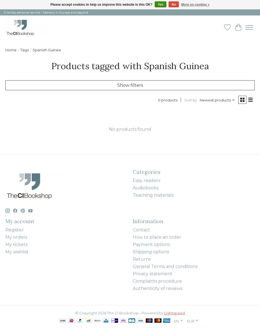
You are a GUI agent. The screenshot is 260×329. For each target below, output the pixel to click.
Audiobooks (145, 187)
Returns (142, 259)
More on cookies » (195, 5)
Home (11, 50)
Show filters (130, 85)
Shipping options (151, 251)
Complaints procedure (157, 281)
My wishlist (16, 251)
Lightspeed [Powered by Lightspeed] (174, 313)
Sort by (190, 100)
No (174, 5)
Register (14, 229)
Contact (141, 229)
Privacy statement (152, 273)
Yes (160, 5)
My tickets (16, 244)
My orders (16, 237)
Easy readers (146, 180)
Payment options (151, 244)
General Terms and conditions (165, 266)
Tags (24, 50)
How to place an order (157, 237)
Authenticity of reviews (157, 288)
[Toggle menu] (249, 27)
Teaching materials (153, 195)
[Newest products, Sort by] (217, 100)
